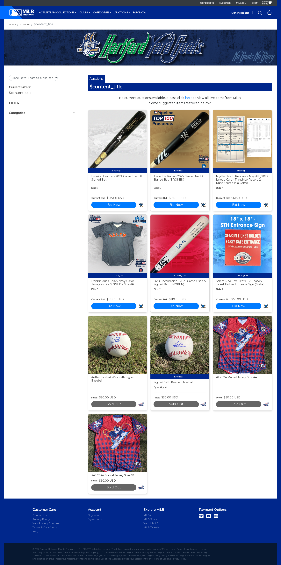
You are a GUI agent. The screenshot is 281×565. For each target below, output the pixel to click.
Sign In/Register (240, 12)
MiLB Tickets (151, 527)
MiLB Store (150, 519)
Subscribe (225, 3)
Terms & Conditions (44, 527)
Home (12, 24)
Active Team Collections (57, 12)
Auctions (121, 12)
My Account (95, 519)
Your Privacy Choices (45, 523)
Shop (254, 3)
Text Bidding (207, 3)
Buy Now (139, 12)
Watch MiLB (150, 523)
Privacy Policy (41, 519)
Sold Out (114, 404)
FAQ (35, 531)
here (188, 98)
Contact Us (39, 515)
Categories (101, 12)
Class (83, 12)
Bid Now (113, 205)
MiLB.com (241, 3)
